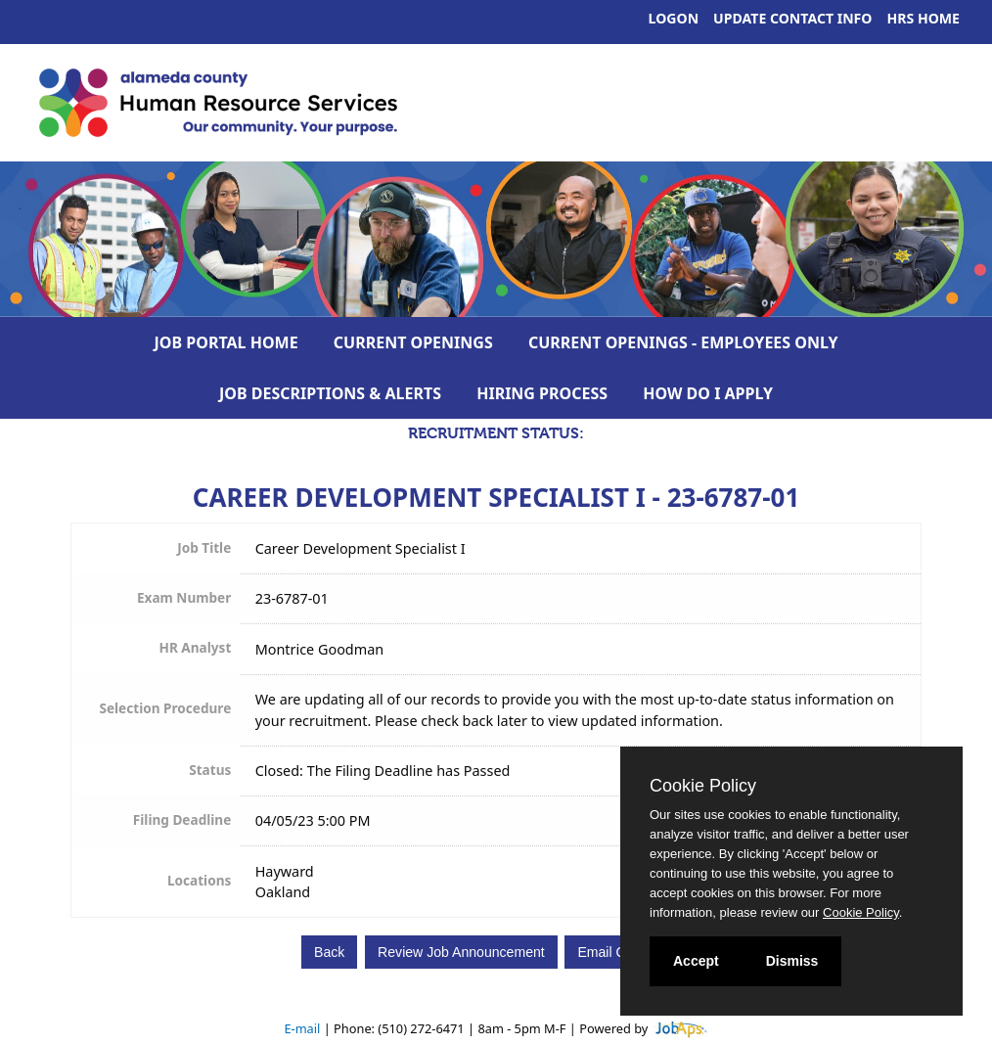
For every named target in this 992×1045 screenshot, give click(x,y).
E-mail (302, 1028)
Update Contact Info (792, 18)
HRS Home (924, 18)
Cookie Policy (703, 785)
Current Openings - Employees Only (683, 342)
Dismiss (792, 961)
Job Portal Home (226, 342)
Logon (674, 18)
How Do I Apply (708, 393)
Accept (696, 961)
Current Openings (413, 342)
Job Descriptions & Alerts (330, 393)
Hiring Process (542, 393)
